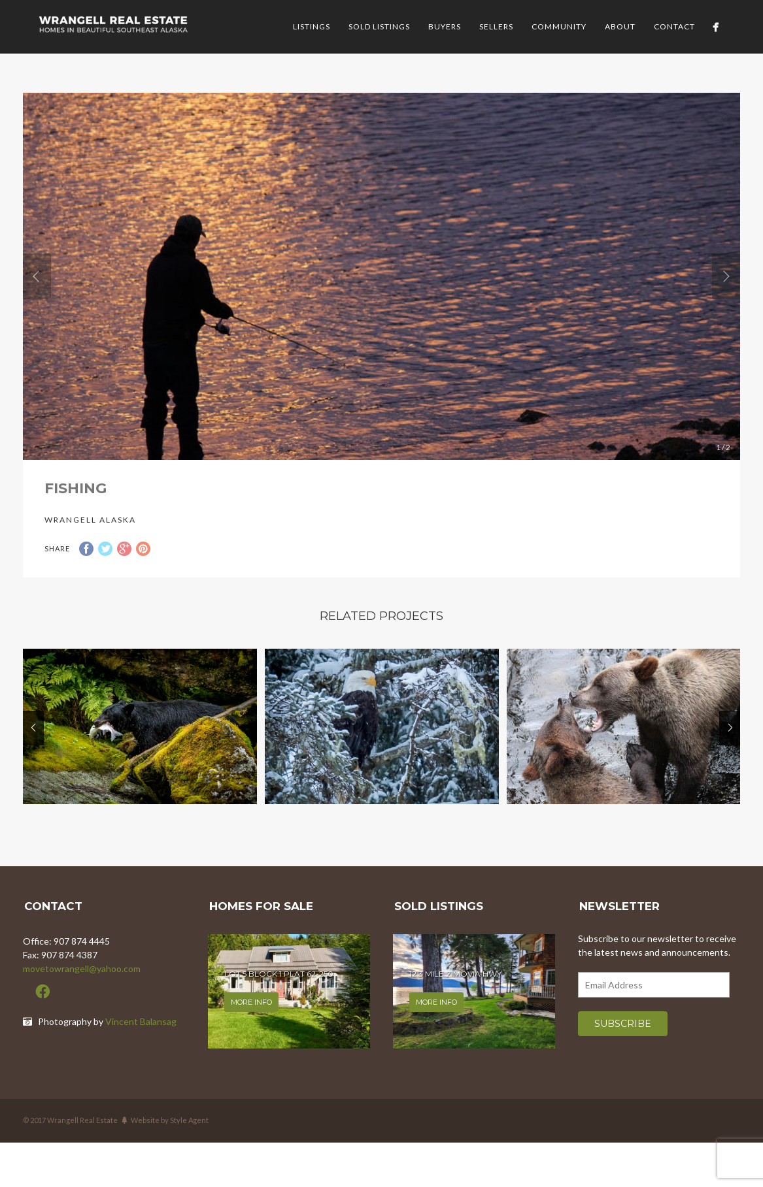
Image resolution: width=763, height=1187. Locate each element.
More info (251, 1002)
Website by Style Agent (170, 1120)
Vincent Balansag (141, 1021)
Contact (674, 26)
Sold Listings (379, 26)
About (620, 26)
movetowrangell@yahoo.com (82, 968)
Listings (311, 26)
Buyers (444, 26)
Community (559, 26)
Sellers (496, 26)
